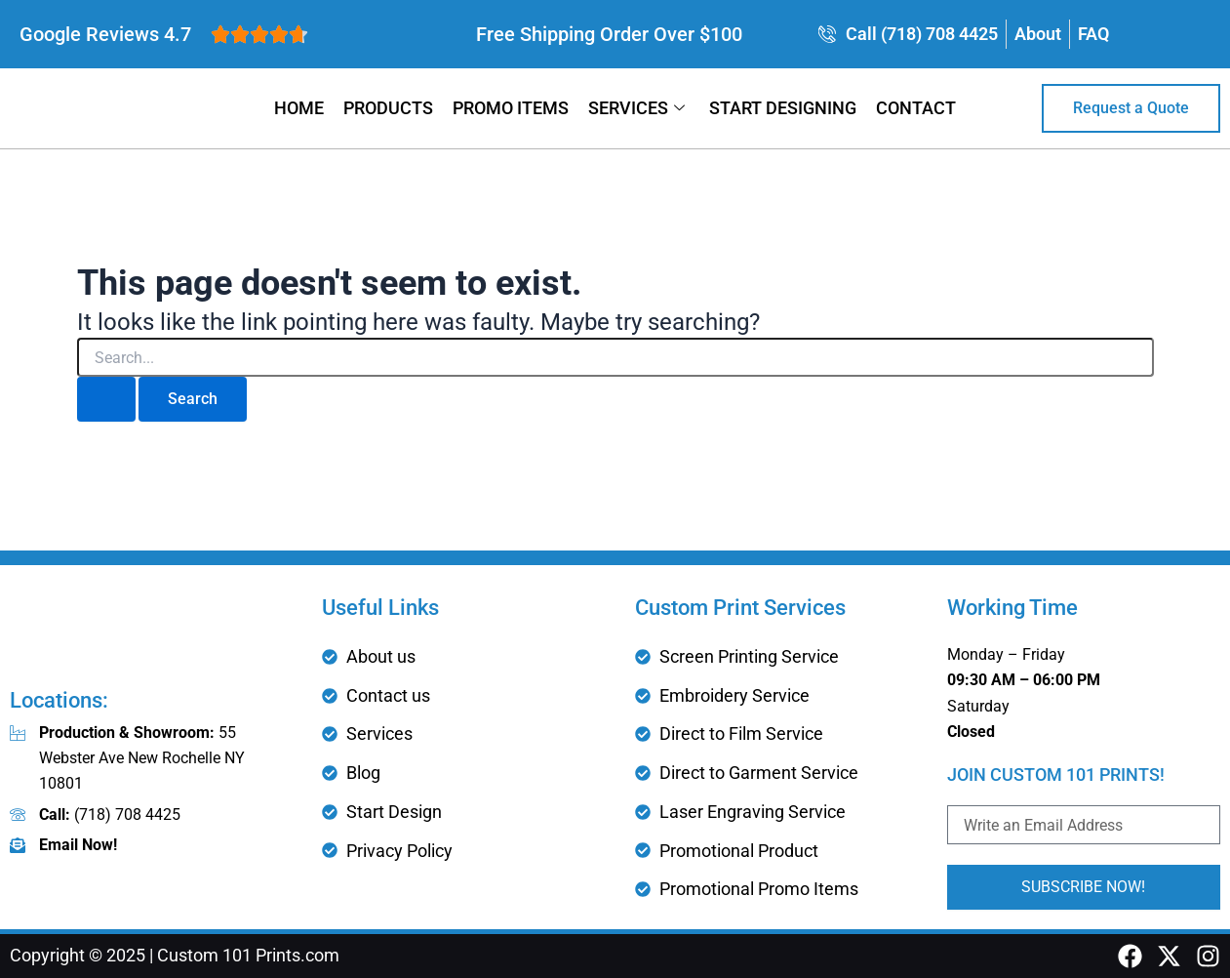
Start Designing (782, 108)
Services (639, 108)
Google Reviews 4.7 (105, 34)
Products (388, 108)
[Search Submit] (106, 399)
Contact (916, 108)
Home (299, 108)
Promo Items (511, 108)
